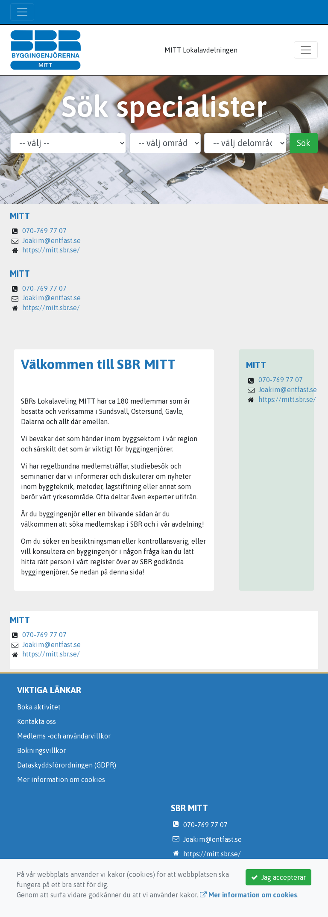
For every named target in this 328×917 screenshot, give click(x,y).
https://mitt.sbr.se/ (51, 250)
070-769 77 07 (44, 230)
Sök (303, 143)
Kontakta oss (36, 721)
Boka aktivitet (39, 707)
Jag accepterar (278, 877)
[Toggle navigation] (22, 12)
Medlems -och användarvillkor (64, 736)
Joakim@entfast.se (51, 240)
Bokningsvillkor (41, 750)
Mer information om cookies (61, 779)
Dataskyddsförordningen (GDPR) (66, 765)
